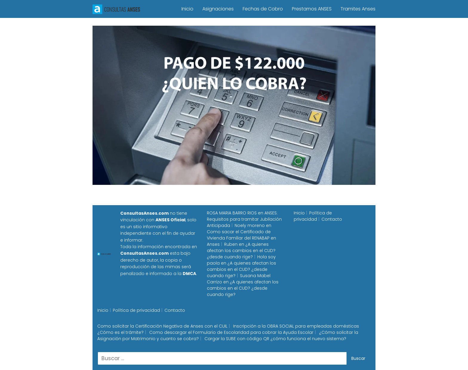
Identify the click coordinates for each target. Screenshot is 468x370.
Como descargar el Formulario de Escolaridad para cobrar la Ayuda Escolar (231, 332)
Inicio (187, 8)
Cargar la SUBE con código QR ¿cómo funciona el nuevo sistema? (275, 339)
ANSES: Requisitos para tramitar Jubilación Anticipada (244, 219)
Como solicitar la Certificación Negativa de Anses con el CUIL (162, 326)
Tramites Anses (358, 8)
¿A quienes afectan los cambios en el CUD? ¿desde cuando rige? (241, 250)
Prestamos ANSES (312, 8)
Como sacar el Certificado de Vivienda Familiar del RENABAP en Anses (241, 238)
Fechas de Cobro (263, 8)
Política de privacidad (313, 216)
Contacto (331, 219)
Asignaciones (218, 8)
